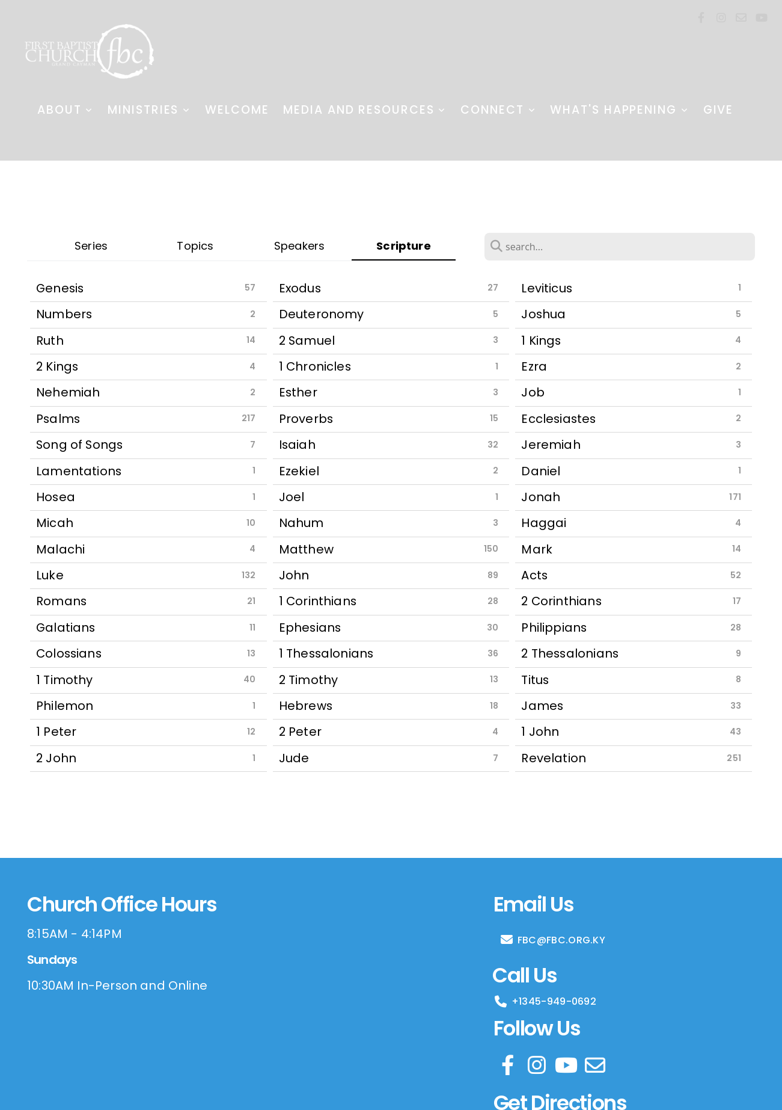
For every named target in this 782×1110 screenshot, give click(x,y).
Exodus (300, 288)
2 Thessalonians (570, 653)
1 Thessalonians (326, 653)
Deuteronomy (321, 314)
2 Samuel (307, 340)
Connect (498, 110)
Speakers (299, 245)
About (65, 110)
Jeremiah (550, 444)
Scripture (403, 245)
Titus (535, 679)
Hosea (55, 497)
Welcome (237, 110)
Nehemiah (68, 392)
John (294, 575)
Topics (195, 245)
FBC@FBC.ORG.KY (552, 940)
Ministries (149, 110)
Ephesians (310, 627)
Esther (298, 392)
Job (533, 392)
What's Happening (619, 110)
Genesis (60, 288)
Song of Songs (79, 444)
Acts (534, 575)
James (542, 705)
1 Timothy (64, 679)
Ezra (534, 366)
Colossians (69, 653)
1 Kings (541, 340)
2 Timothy (308, 679)
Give (718, 110)
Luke (50, 575)
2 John (56, 758)
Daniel (540, 471)
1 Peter (56, 731)
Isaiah (297, 444)
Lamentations (78, 471)
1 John (540, 731)
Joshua (543, 314)
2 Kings (57, 366)
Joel (292, 497)
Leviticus (546, 288)
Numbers (64, 314)
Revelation (553, 758)
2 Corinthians (561, 601)
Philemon (64, 705)
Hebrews (305, 705)
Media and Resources (364, 110)
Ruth (50, 340)
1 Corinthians (317, 601)
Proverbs (306, 418)
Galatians (66, 627)
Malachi (60, 549)
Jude (294, 758)
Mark (536, 549)
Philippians (554, 627)
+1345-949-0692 (544, 1001)
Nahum (301, 522)
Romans (61, 601)
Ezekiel (299, 471)
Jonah (540, 497)
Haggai (543, 522)
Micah (54, 522)
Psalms (58, 418)
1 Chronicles (315, 366)
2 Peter (300, 731)
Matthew (306, 549)
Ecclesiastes (558, 418)
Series (91, 245)
